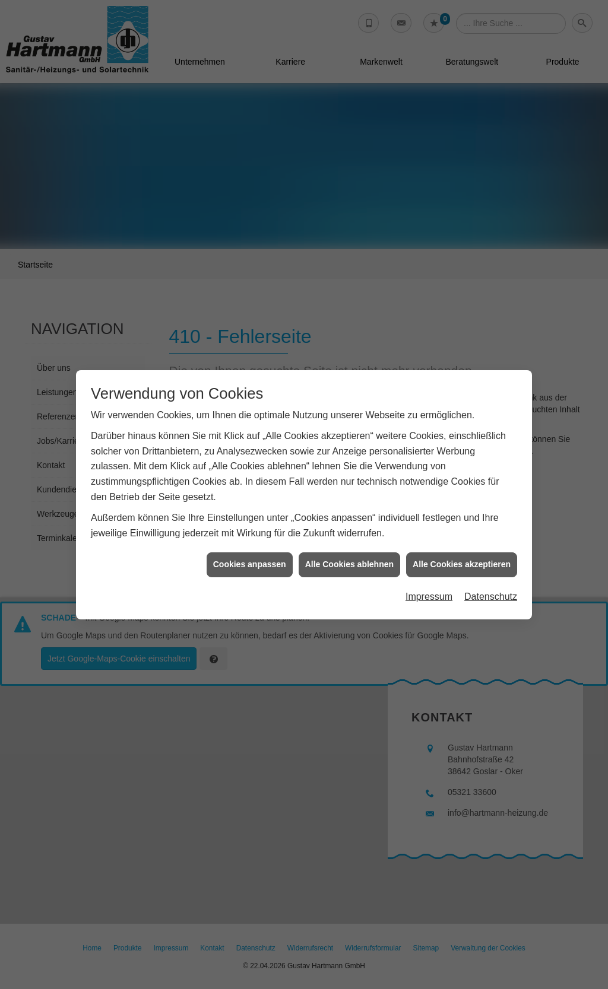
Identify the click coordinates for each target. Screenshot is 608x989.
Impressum (429, 581)
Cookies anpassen (249, 549)
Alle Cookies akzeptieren (462, 549)
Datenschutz (490, 581)
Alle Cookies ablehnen (349, 549)
